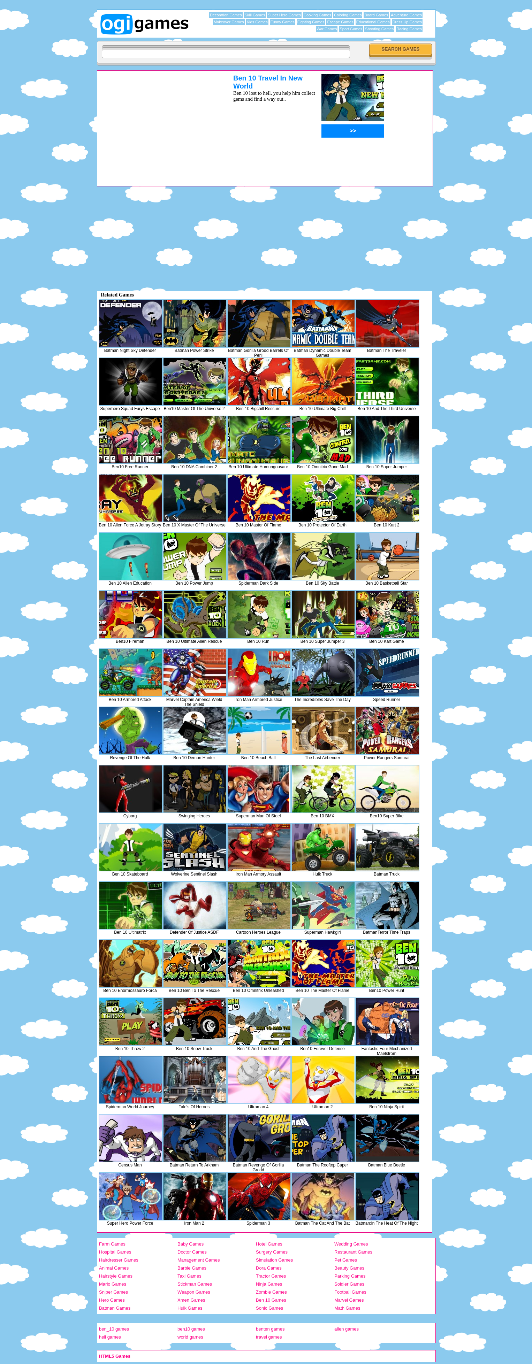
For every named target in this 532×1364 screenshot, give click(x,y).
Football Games (350, 1292)
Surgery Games (272, 1252)
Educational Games (373, 22)
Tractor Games (271, 1276)
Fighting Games (311, 22)
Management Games (198, 1260)
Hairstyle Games (115, 1276)
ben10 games (191, 1329)
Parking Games (350, 1276)
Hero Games (112, 1300)
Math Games (347, 1308)
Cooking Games (317, 15)
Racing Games (409, 29)
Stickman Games (194, 1284)
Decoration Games (226, 15)
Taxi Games (189, 1276)
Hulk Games (190, 1308)
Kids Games (257, 22)
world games (190, 1337)
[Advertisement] (156, 123)
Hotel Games (269, 1244)
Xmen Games (191, 1300)
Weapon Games (193, 1292)
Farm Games (112, 1244)
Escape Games (340, 22)
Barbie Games (191, 1268)
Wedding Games (351, 1244)
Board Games (376, 15)
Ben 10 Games (271, 1300)
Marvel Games (349, 1300)
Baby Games (190, 1244)
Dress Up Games (407, 22)
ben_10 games (114, 1329)
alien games (346, 1329)
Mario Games (112, 1284)
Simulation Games (274, 1260)
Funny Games (283, 22)
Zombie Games (271, 1292)
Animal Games (114, 1268)
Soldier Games (349, 1284)
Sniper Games (113, 1292)
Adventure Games (406, 15)
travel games (269, 1337)
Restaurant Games (353, 1252)
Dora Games (269, 1268)
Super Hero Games (284, 15)
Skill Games (255, 15)
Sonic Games (269, 1308)
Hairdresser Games (118, 1260)
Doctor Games (192, 1252)
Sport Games (351, 29)
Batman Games (114, 1308)
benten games (270, 1329)
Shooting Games (379, 29)
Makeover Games (229, 22)
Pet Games (345, 1260)
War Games (327, 29)
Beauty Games (349, 1268)
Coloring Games (348, 15)
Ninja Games (269, 1284)
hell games (110, 1337)
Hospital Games (115, 1252)
